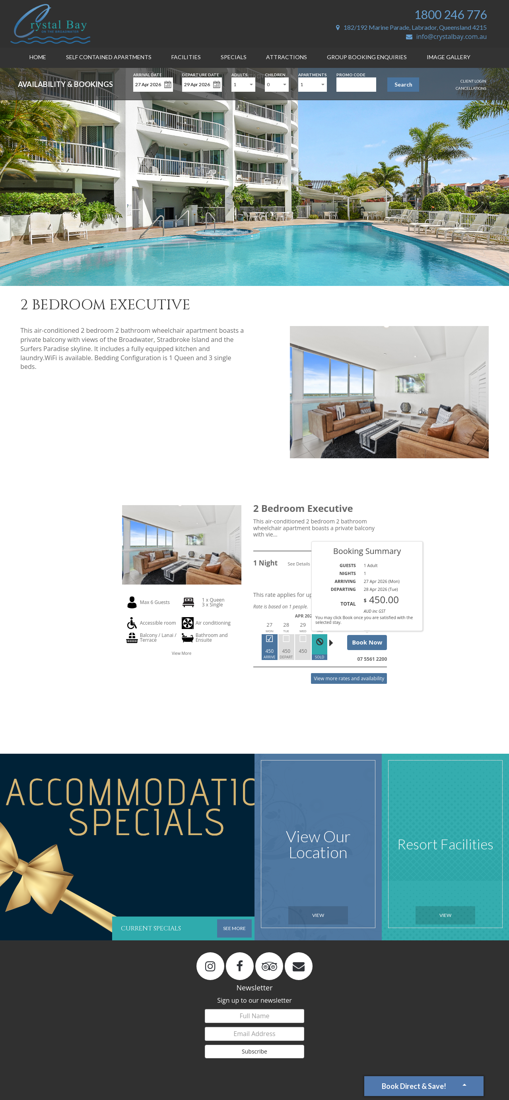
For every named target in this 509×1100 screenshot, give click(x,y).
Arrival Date (147, 74)
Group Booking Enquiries (367, 57)
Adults (239, 74)
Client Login (473, 81)
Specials (234, 57)
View (318, 915)
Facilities (186, 57)
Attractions (286, 57)
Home (37, 57)
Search (403, 84)
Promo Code (350, 74)
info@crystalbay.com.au (446, 36)
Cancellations (471, 88)
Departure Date (200, 74)
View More (181, 653)
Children (275, 74)
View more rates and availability (349, 678)
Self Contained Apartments (109, 57)
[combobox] (243, 84)
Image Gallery (448, 57)
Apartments (312, 74)
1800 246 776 (450, 14)
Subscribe (254, 1051)
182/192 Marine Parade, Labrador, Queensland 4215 (411, 27)
